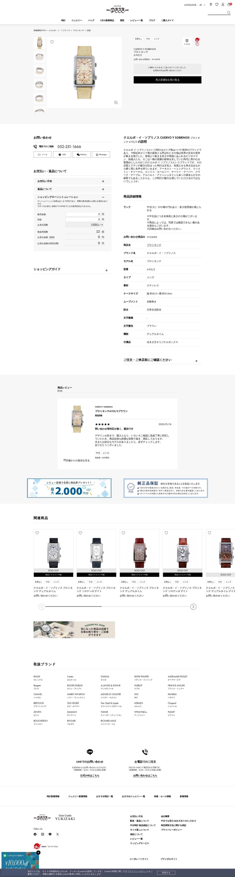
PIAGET (171, 713)
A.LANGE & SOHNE (110, 687)
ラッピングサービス (139, 843)
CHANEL (38, 696)
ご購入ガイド (167, 20)
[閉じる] (38, 852)
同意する (166, 872)
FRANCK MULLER (176, 687)
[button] (193, 607)
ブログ (152, 20)
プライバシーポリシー (137, 871)
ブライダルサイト (169, 859)
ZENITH (37, 713)
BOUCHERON (41, 722)
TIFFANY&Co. (140, 713)
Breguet (37, 687)
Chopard (172, 704)
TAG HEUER (73, 704)
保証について (136, 834)
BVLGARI (71, 722)
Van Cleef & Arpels (111, 704)
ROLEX (38, 678)
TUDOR (111, 713)
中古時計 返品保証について (143, 825)
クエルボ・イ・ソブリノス (59, 30)
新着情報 (184, 796)
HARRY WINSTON (76, 696)
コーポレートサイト (138, 859)
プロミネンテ (78, 30)
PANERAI (172, 696)
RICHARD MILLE (108, 722)
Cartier (71, 678)
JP (200, 5)
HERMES (138, 704)
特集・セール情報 (162, 796)
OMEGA (105, 678)
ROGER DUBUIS (75, 687)
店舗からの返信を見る (78, 460)
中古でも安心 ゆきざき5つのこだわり (178, 821)
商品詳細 (98, 415)
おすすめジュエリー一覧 (133, 796)
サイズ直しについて (139, 830)
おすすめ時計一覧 (104, 796)
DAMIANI (72, 713)
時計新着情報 (53, 796)
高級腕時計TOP (40, 30)
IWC (136, 696)
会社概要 (165, 816)
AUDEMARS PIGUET (177, 678)
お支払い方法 (136, 816)
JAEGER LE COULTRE (111, 696)
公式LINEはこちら (89, 775)
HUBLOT (138, 687)
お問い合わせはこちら (145, 775)
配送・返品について (139, 821)
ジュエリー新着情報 (77, 796)
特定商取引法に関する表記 (173, 825)
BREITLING (40, 704)
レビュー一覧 (136, 839)
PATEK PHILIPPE (143, 678)
